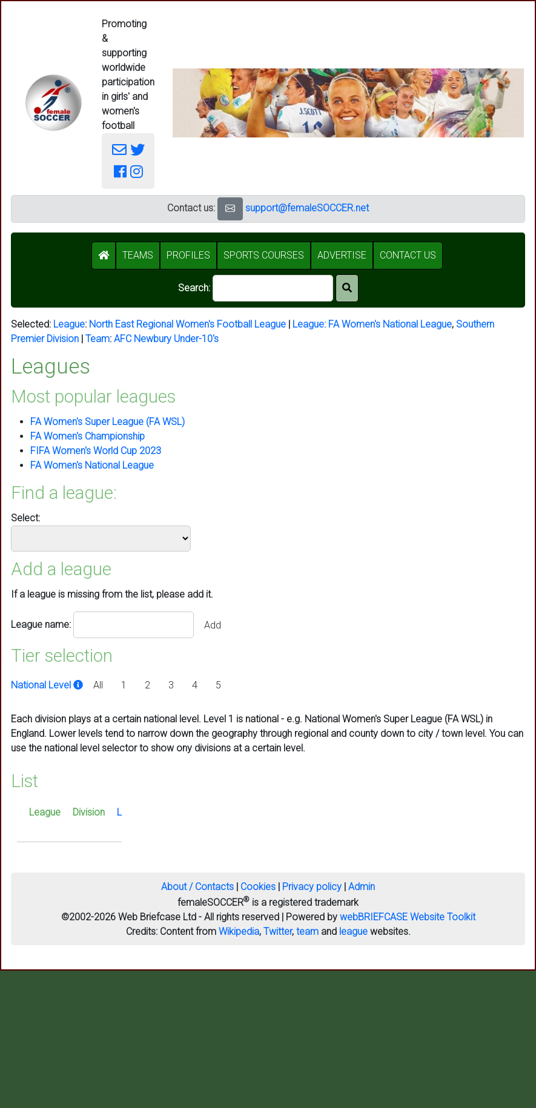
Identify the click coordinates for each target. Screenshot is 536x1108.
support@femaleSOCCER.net (307, 208)
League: (310, 324)
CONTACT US (408, 255)
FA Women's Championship (87, 436)
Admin (361, 886)
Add (212, 625)
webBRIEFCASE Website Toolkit (407, 917)
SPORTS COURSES (263, 255)
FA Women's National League (390, 324)
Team (97, 339)
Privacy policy (312, 886)
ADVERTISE (341, 255)
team (307, 931)
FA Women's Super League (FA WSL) (107, 421)
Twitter (277, 931)
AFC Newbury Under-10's (166, 339)
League (69, 324)
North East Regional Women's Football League (187, 324)
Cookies (258, 886)
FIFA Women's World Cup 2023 (95, 451)
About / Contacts (197, 886)
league (353, 931)
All (98, 685)
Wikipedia (239, 931)
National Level (48, 685)
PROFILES (188, 255)
